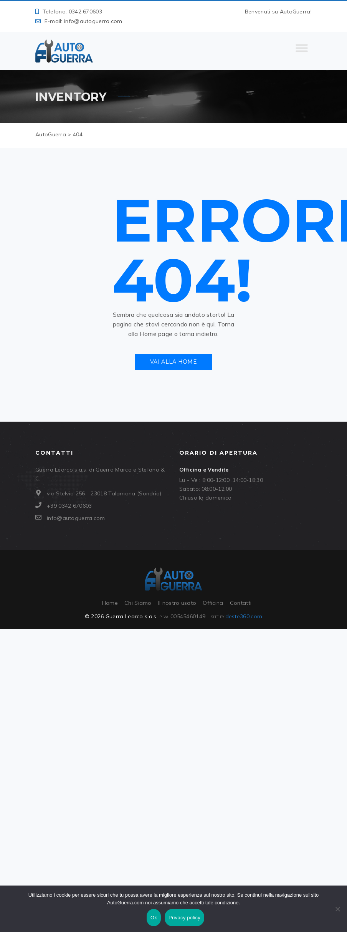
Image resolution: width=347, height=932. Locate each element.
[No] (337, 909)
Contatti (240, 602)
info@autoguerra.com (93, 21)
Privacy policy (184, 917)
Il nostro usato (177, 602)
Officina (213, 602)
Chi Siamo (138, 602)
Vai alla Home (173, 361)
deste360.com (244, 616)
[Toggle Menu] (302, 51)
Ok (153, 917)
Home (110, 602)
